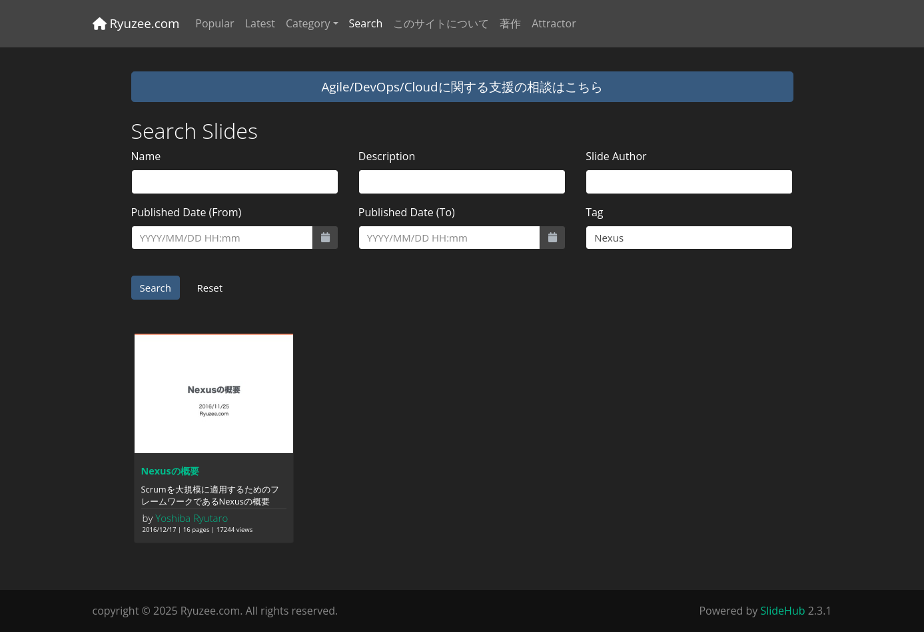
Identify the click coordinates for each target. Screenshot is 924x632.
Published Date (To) (406, 212)
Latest (260, 23)
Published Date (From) (186, 212)
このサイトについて (441, 23)
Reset (210, 287)
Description (386, 156)
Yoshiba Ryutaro (191, 518)
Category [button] (308, 23)
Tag (594, 212)
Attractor (554, 23)
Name (146, 156)
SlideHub (782, 610)
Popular (214, 23)
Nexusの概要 (170, 470)
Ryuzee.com (136, 23)
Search (366, 23)
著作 (510, 23)
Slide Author (616, 156)
